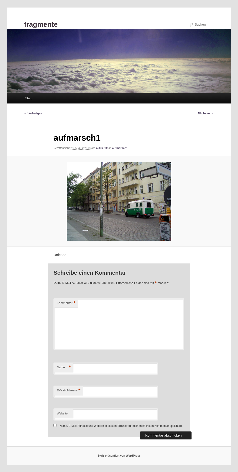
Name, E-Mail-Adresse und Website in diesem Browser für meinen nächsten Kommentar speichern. (121, 426)
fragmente (41, 24)
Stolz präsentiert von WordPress (118, 455)
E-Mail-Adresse (68, 390)
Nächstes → (206, 113)
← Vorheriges (33, 113)
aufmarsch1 (120, 148)
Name (64, 367)
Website (62, 413)
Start (28, 98)
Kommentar (66, 303)
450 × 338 (102, 148)
